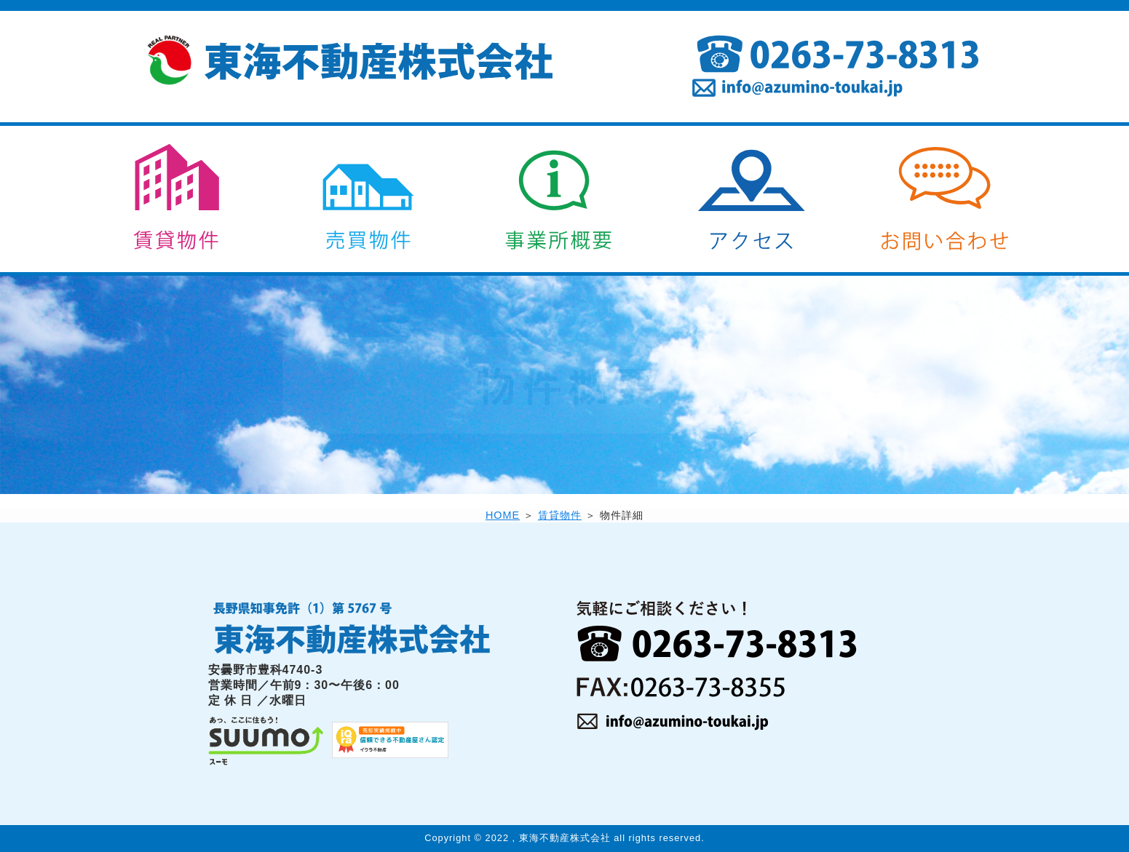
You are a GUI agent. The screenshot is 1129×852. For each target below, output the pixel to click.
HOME (503, 515)
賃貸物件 (560, 515)
